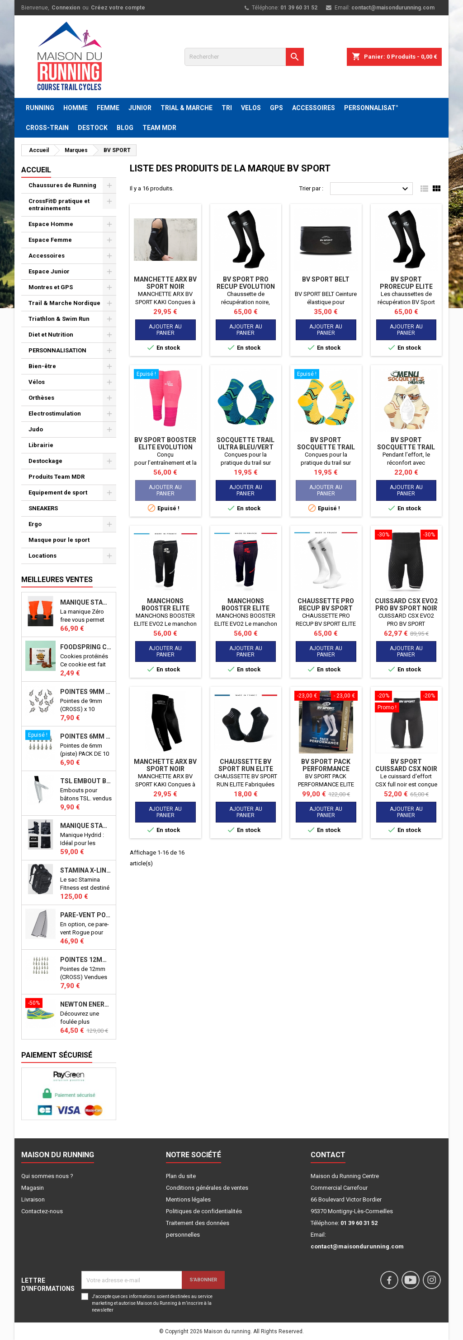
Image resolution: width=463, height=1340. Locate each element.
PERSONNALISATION (57, 350)
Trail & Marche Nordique (64, 303)
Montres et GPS (50, 287)
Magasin (32, 1187)
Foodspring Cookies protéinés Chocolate (86, 647)
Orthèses (41, 397)
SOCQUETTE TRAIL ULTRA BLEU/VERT (245, 443)
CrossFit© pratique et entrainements (59, 205)
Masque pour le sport (59, 539)
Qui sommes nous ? (47, 1176)
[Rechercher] (244, 57)
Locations (42, 555)
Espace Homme (50, 224)
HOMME (75, 107)
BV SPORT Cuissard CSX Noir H (406, 769)
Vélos (36, 382)
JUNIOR (139, 107)
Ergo (35, 524)
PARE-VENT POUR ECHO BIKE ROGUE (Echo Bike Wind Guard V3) (86, 915)
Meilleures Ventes (57, 579)
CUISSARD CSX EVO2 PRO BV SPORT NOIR (406, 604)
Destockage (45, 460)
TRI (227, 107)
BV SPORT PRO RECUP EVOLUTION (246, 283)
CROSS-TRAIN (47, 127)
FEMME (108, 107)
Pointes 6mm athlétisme (86, 736)
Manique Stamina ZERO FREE (86, 602)
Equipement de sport (57, 492)
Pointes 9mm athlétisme (86, 691)
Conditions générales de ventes (207, 1187)
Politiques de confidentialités (204, 1211)
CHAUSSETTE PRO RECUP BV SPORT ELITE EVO (326, 608)
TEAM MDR (159, 127)
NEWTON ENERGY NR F (86, 1004)
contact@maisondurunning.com (393, 8)
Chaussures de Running (62, 185)
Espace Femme (50, 239)
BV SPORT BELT (326, 279)
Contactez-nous (42, 1211)
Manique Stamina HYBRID (86, 825)
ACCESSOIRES (313, 107)
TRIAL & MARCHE (187, 107)
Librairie (40, 445)
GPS (276, 107)
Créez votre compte (118, 8)
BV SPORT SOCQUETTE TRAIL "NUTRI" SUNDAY (406, 447)
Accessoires (46, 255)
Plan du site (181, 1176)
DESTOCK (93, 127)
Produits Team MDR (56, 476)
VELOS (251, 107)
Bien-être (42, 366)
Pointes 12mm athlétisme (86, 959)
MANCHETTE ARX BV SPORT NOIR (165, 283)
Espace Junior (49, 271)
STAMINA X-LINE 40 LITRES (86, 870)
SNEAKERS (43, 508)
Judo (35, 429)
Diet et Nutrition (50, 334)
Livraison (33, 1199)
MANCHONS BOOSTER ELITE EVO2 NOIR (165, 608)
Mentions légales (188, 1199)
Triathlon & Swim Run (59, 318)
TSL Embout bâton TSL (86, 781)
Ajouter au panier (165, 329)
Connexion (66, 8)
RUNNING (40, 107)
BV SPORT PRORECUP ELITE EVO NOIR (406, 286)
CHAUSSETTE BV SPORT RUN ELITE (245, 765)
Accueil (36, 170)
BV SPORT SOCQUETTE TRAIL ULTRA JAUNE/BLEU (326, 447)
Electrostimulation (54, 413)
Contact (328, 1155)
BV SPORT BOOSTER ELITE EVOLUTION (165, 443)
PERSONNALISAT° (371, 107)
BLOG (125, 127)
